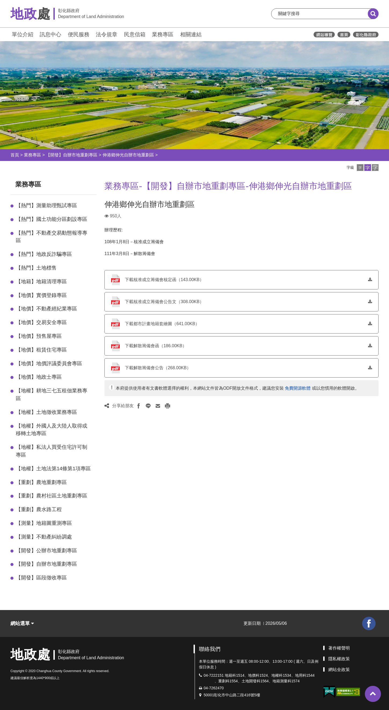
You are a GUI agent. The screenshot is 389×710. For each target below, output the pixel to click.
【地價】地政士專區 (39, 377)
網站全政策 (339, 669)
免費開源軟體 (298, 388)
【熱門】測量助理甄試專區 (46, 205)
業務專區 (162, 34)
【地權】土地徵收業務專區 (46, 412)
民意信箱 (135, 34)
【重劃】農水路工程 (39, 509)
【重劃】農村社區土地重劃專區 (51, 496)
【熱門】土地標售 (36, 268)
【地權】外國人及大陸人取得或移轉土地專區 (51, 429)
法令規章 (106, 34)
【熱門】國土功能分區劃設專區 (51, 219)
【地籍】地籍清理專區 (41, 281)
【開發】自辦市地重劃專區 (71, 155)
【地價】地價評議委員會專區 (49, 363)
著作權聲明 (339, 648)
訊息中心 (50, 34)
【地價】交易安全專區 (41, 322)
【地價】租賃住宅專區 (41, 350)
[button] (360, 167)
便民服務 (78, 34)
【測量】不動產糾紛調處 (44, 537)
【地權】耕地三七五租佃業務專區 (51, 394)
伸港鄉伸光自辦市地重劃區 (128, 155)
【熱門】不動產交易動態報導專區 (51, 236)
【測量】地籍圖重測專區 (44, 523)
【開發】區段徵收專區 (41, 577)
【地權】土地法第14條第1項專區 (53, 468)
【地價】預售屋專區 (39, 336)
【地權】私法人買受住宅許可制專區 (51, 451)
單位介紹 (22, 34)
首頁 (14, 155)
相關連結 (191, 34)
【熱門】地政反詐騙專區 (44, 254)
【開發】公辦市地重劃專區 (46, 550)
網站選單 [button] (22, 623)
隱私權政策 (339, 659)
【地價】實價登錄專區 (41, 295)
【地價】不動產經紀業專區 (46, 308)
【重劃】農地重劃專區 (41, 482)
